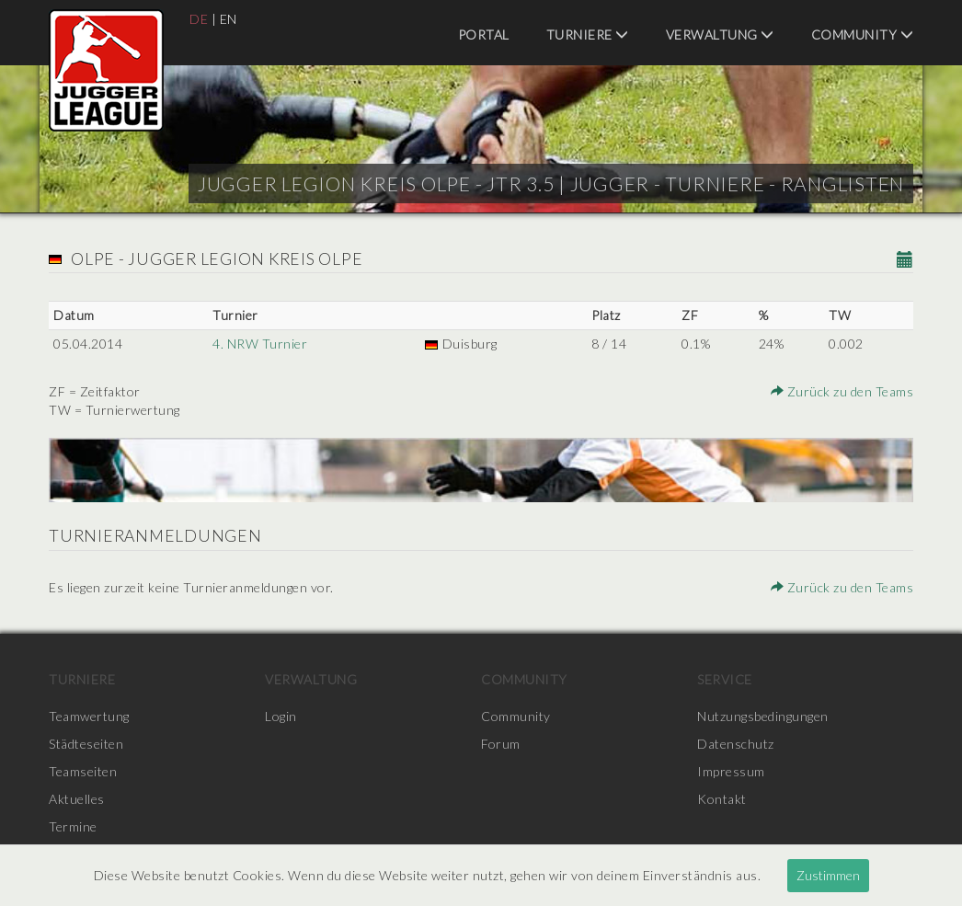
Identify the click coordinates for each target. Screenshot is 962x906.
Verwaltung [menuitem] (720, 34)
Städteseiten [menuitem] (86, 743)
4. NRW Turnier (259, 343)
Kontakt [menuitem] (722, 799)
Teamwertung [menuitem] (89, 716)
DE (198, 19)
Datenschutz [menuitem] (735, 743)
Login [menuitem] (281, 716)
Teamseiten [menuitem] (83, 771)
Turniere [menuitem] (587, 34)
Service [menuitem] (724, 679)
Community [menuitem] (862, 34)
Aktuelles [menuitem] (77, 799)
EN (228, 19)
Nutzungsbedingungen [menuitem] (763, 716)
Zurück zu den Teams (842, 391)
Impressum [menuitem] (731, 771)
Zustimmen (828, 875)
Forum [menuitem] (501, 743)
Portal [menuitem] (484, 34)
